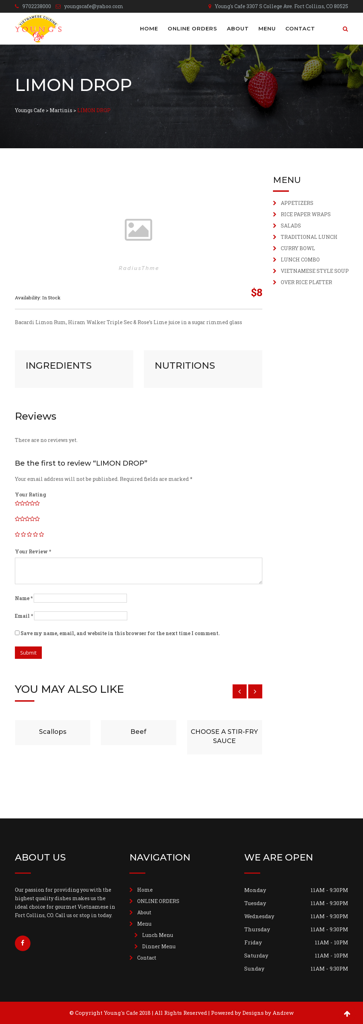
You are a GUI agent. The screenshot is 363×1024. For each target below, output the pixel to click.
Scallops (52, 732)
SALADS (291, 225)
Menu (267, 28)
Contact (300, 28)
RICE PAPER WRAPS (306, 214)
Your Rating (30, 494)
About (238, 28)
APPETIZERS (297, 203)
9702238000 (36, 6)
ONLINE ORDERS (192, 28)
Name (24, 598)
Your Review (33, 551)
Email (24, 615)
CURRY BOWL (298, 248)
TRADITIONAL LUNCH (309, 237)
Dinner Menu (158, 946)
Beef (138, 732)
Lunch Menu (157, 935)
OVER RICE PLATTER (306, 282)
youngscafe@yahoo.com (93, 6)
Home (149, 28)
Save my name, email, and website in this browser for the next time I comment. (120, 633)
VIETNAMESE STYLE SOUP (315, 270)
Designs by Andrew (268, 1012)
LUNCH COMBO (300, 259)
